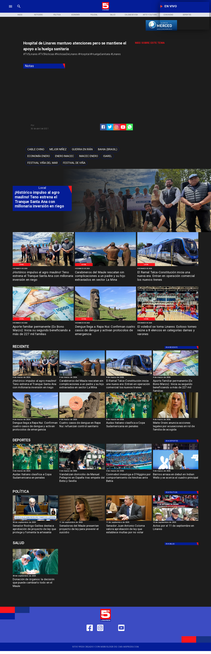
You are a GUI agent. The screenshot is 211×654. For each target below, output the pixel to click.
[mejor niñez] (58, 149)
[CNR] (35, 375)
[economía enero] (38, 156)
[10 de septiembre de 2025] (175, 522)
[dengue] (82, 417)
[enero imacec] (64, 156)
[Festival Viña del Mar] (42, 163)
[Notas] (44, 66)
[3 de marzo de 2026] (167, 323)
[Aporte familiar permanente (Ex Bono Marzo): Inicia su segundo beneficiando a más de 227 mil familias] (43, 331)
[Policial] (94, 15)
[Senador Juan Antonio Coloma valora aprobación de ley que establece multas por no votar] (129, 530)
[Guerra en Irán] (82, 149)
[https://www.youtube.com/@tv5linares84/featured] (123, 127)
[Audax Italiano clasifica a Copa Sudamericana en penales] (129, 427)
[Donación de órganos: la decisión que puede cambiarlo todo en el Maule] (35, 584)
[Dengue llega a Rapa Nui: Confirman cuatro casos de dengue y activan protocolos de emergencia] (105, 331)
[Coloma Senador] (129, 520)
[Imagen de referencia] (43, 320)
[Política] (57, 15)
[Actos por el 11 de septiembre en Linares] (175, 530)
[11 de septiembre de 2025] (82, 522)
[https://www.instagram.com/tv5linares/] (116, 127)
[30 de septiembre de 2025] (35, 522)
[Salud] (112, 15)
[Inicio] (20, 15)
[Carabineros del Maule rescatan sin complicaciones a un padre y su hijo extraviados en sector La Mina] (105, 276)
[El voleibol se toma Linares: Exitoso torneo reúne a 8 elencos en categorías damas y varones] (167, 331)
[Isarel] (107, 156)
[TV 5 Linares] (19, 10)
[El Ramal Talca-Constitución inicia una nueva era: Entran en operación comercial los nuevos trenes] (167, 276)
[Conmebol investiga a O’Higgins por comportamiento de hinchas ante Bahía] (129, 479)
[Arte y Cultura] (149, 15)
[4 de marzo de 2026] (43, 268)
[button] (35, 149)
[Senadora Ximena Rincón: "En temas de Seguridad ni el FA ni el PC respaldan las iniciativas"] (82, 520)
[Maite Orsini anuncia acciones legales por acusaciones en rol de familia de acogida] (175, 417)
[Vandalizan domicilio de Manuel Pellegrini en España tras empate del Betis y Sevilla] (82, 479)
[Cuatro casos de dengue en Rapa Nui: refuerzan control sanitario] (82, 427)
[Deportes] (42, 346)
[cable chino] (35, 149)
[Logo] (105, 10)
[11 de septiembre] (175, 520)
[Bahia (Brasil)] (107, 149)
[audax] (129, 417)
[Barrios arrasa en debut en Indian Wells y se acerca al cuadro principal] (175, 479)
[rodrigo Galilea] (35, 520)
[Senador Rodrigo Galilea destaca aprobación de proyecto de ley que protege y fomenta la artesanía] (35, 530)
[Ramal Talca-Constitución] (129, 375)
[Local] (21, 264)
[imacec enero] (88, 156)
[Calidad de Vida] (131, 15)
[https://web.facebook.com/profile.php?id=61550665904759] (90, 638)
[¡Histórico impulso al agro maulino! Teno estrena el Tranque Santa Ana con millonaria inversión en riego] (43, 276)
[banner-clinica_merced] (161, 30)
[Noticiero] (38, 15)
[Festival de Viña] (74, 163)
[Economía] (75, 15)
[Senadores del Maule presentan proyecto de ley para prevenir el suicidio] (82, 530)
